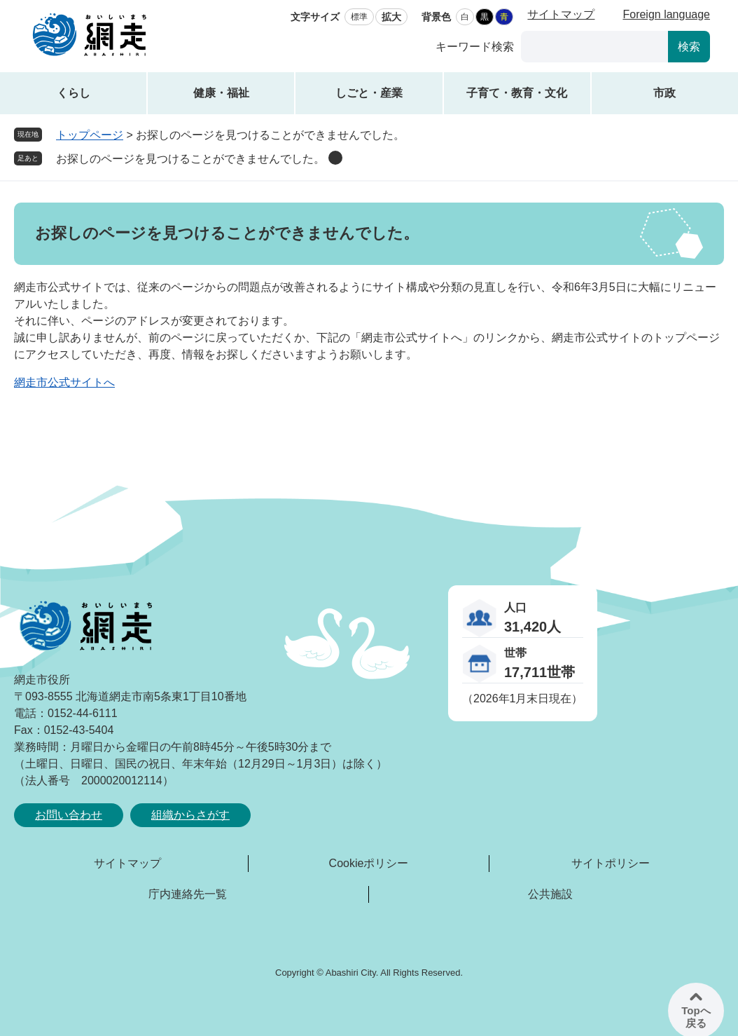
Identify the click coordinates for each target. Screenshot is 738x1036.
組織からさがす (190, 815)
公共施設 (550, 894)
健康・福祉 (221, 93)
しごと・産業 (369, 93)
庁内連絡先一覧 (187, 894)
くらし (73, 93)
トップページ (89, 135)
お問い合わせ (68, 815)
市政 (664, 93)
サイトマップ (560, 14)
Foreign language (666, 14)
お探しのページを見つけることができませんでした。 (190, 159)
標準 (359, 17)
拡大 (391, 16)
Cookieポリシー (369, 863)
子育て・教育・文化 (516, 93)
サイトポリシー (610, 863)
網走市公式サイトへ (64, 382)
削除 (335, 158)
